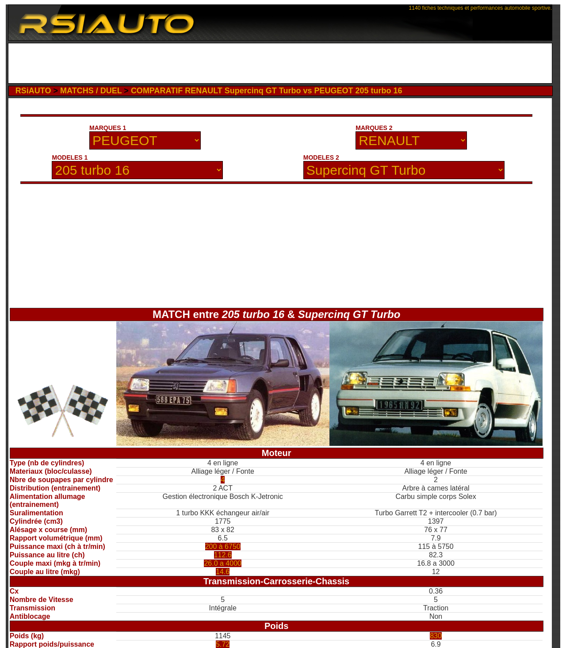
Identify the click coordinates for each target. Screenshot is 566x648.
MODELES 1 (70, 157)
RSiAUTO (33, 90)
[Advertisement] (280, 63)
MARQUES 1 (107, 127)
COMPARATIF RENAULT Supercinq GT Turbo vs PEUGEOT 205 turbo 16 (266, 90)
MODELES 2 (321, 157)
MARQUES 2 (374, 127)
